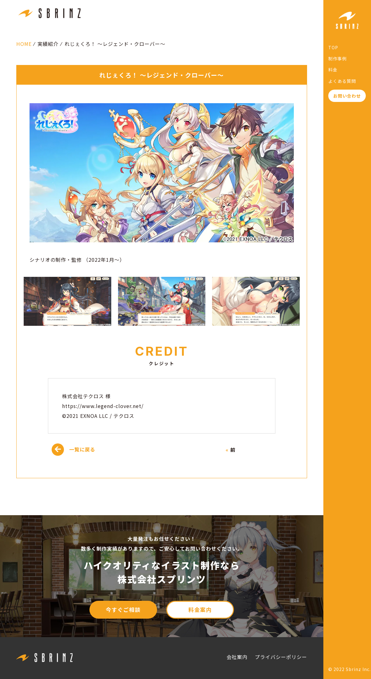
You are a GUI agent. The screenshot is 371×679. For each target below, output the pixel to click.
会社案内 (237, 657)
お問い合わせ (347, 96)
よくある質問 (342, 81)
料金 (332, 70)
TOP (333, 47)
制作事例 (337, 58)
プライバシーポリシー (281, 657)
